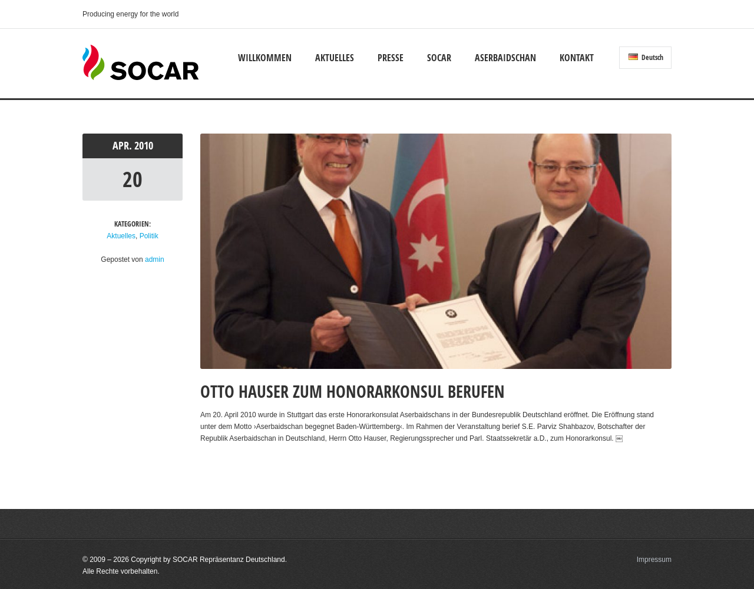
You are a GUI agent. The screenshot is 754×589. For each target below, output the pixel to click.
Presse (391, 57)
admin (154, 259)
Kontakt (577, 57)
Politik (149, 236)
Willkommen (265, 57)
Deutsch (646, 57)
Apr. (123, 145)
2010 (143, 145)
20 (133, 179)
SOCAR (439, 57)
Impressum (654, 559)
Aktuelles (334, 57)
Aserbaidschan (505, 57)
